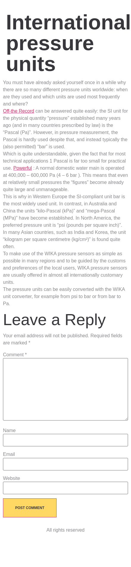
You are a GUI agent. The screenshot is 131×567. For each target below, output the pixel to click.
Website (11, 478)
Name (9, 430)
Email (9, 454)
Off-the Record (18, 111)
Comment (15, 354)
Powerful (22, 168)
